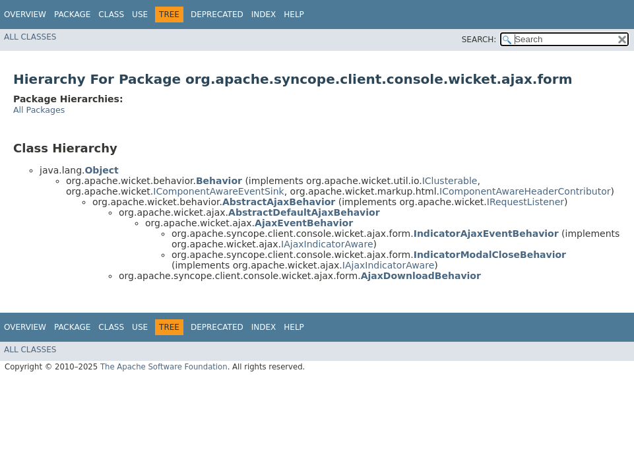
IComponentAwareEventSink (218, 191)
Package (72, 14)
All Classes (30, 37)
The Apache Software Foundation (164, 366)
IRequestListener (525, 202)
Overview (25, 14)
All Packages (39, 110)
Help (294, 14)
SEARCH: (479, 39)
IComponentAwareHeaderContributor (524, 191)
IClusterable (450, 180)
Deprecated (217, 14)
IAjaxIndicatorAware (327, 244)
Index (263, 14)
